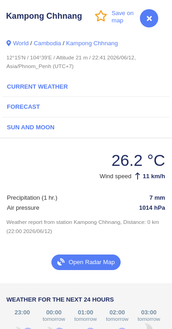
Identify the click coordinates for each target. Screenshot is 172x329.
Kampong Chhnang (92, 43)
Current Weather (37, 86)
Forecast (23, 106)
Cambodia (47, 43)
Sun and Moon (31, 127)
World (20, 43)
